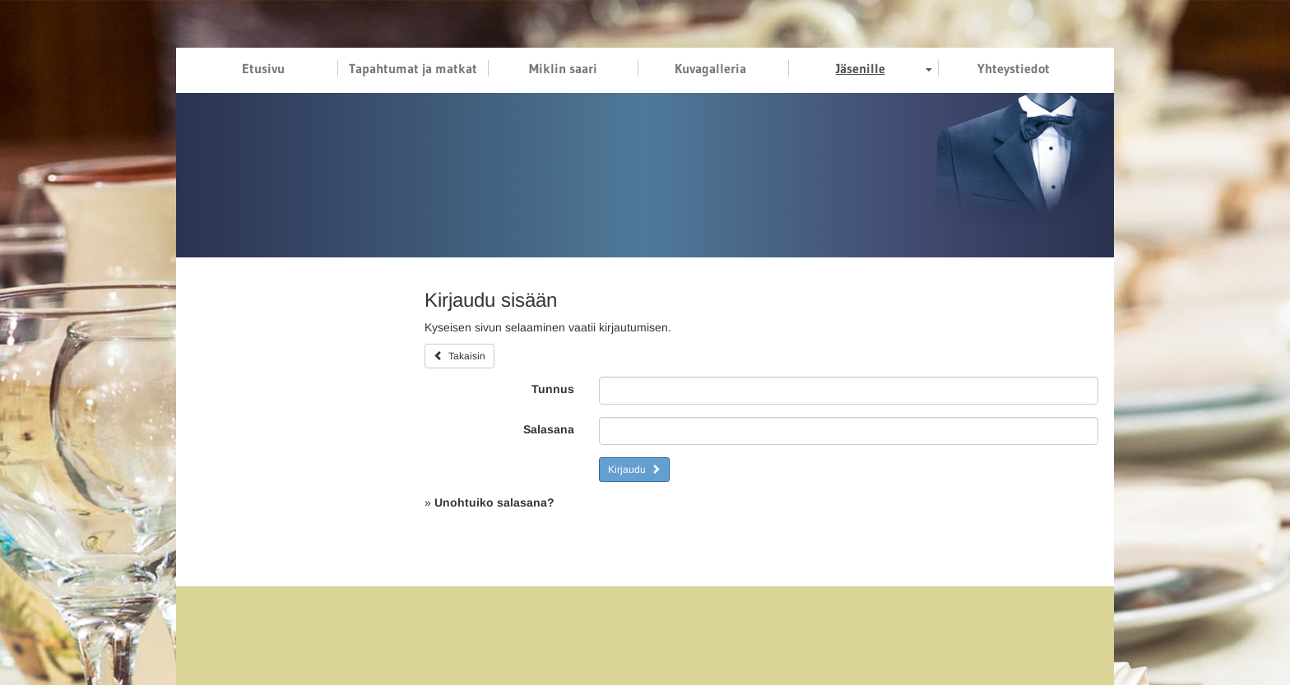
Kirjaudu (634, 469)
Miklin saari (563, 68)
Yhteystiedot (1013, 68)
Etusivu (263, 68)
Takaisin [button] (459, 356)
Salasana (548, 429)
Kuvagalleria (710, 68)
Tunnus (552, 389)
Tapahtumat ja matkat (413, 68)
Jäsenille (860, 68)
